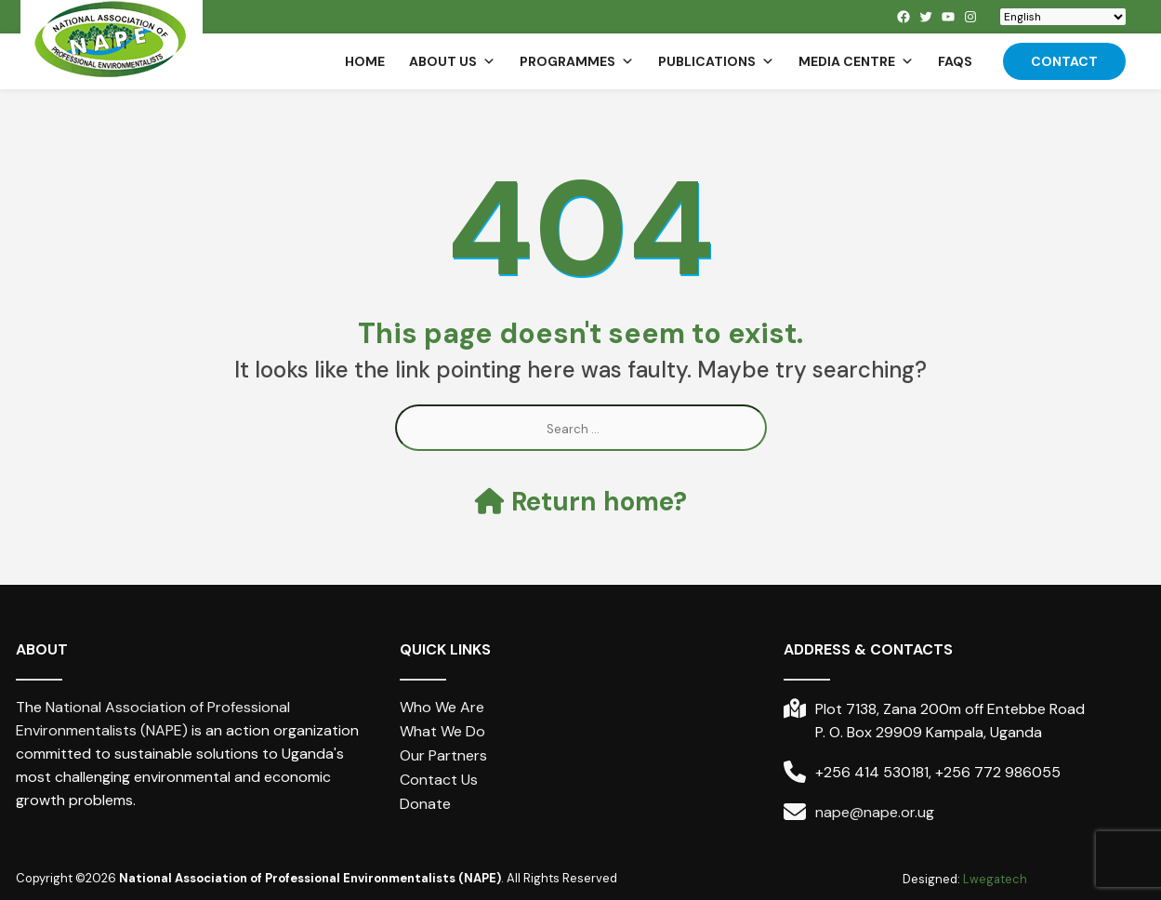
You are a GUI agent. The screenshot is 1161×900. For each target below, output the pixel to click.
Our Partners (443, 755)
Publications (716, 61)
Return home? (581, 501)
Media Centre (856, 61)
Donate (425, 804)
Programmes (577, 61)
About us (452, 61)
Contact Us (439, 779)
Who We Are (442, 707)
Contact (1064, 61)
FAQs (955, 61)
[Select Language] (1063, 16)
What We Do (442, 731)
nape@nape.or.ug (874, 812)
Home (365, 61)
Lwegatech (995, 879)
